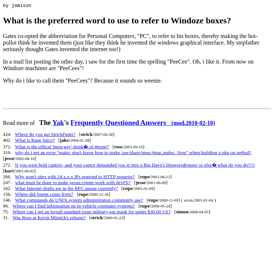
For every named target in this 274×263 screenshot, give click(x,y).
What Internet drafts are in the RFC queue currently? (66, 189)
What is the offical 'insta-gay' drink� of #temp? (62, 147)
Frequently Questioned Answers (143, 123)
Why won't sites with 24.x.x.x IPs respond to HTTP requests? (75, 177)
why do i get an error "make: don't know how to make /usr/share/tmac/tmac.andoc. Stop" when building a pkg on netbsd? (133, 153)
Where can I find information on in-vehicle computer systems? (73, 207)
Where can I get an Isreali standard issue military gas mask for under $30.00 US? (91, 213)
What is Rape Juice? (34, 141)
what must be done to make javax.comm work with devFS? (72, 183)
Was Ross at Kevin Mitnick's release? (48, 218)
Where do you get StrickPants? (45, 135)
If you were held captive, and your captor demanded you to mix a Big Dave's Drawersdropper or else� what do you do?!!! (135, 166)
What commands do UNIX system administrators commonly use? (79, 201)
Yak (58, 123)
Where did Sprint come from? (44, 195)
